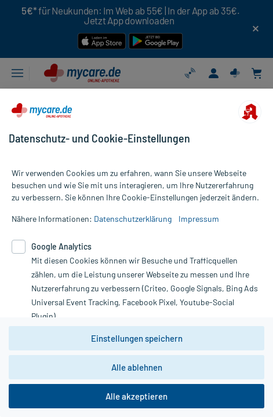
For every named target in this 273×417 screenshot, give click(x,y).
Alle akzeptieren (136, 396)
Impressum (199, 219)
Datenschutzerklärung (133, 219)
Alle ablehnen (136, 367)
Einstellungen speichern (137, 338)
